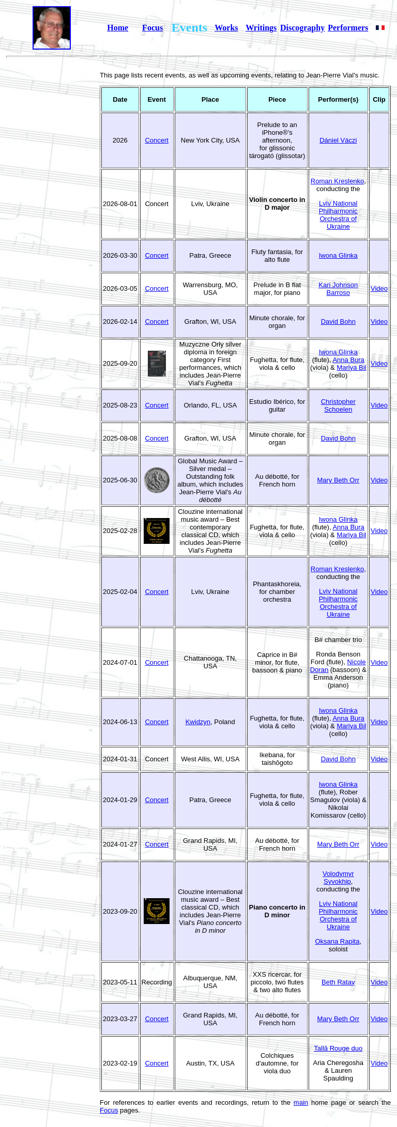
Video (379, 288)
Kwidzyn (198, 722)
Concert (157, 140)
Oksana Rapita (337, 941)
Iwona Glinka (338, 255)
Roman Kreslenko (337, 181)
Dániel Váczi (338, 140)
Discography (302, 27)
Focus (152, 27)
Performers (348, 27)
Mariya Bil (351, 367)
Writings (261, 27)
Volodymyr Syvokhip (338, 877)
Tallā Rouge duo (338, 1048)
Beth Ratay (338, 982)
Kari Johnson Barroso (338, 288)
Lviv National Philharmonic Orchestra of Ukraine (338, 214)
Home (117, 27)
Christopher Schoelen (338, 405)
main (301, 1102)
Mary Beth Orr (338, 480)
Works (226, 27)
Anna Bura (348, 360)
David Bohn (338, 321)
